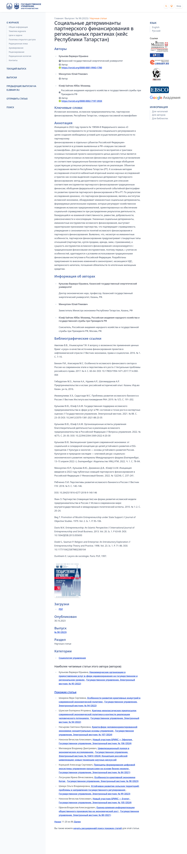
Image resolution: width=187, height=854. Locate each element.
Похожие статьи (65, 692)
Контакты (13, 60)
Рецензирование (16, 52)
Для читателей (160, 111)
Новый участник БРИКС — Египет (111, 798)
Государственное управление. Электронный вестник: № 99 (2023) (94, 793)
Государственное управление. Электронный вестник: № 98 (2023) (103, 781)
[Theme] (171, 6)
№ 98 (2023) (82, 18)
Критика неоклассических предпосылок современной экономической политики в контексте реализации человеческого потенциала (97, 714)
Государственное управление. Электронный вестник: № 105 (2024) (95, 802)
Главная (58, 18)
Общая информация (18, 27)
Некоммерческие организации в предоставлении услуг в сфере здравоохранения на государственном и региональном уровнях (98, 676)
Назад (57, 821)
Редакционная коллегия (20, 56)
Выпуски (12, 77)
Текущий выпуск (16, 68)
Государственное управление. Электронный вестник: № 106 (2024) (95, 743)
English (155, 27)
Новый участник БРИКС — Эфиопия (112, 739)
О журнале (13, 22)
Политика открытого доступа (22, 39)
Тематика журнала (17, 31)
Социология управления (72, 657)
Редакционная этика (18, 43)
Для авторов (158, 115)
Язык (153, 23)
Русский (156, 31)
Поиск (10, 107)
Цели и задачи (15, 35)
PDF (61, 609)
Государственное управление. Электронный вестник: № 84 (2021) (94, 772)
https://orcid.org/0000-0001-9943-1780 (81, 68)
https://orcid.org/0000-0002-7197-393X (81, 101)
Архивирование (16, 48)
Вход (178, 6)
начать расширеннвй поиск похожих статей (97, 828)
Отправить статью (17, 98)
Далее (77, 821)
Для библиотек (160, 118)
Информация (159, 107)
